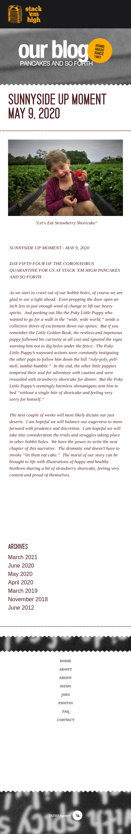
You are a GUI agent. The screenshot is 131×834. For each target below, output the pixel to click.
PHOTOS (65, 702)
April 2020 (20, 582)
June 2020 (21, 566)
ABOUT (65, 668)
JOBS (65, 694)
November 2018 (28, 599)
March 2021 (23, 557)
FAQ (65, 710)
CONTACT (65, 719)
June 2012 (21, 608)
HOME (65, 660)
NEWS (65, 685)
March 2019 (23, 591)
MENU (65, 677)
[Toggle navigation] (113, 14)
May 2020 (20, 574)
